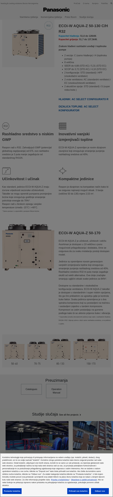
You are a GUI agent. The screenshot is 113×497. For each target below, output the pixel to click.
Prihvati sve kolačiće (78, 491)
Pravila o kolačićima (60, 480)
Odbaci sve (100, 491)
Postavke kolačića (12, 491)
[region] (56, 475)
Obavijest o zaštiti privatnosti (84, 480)
